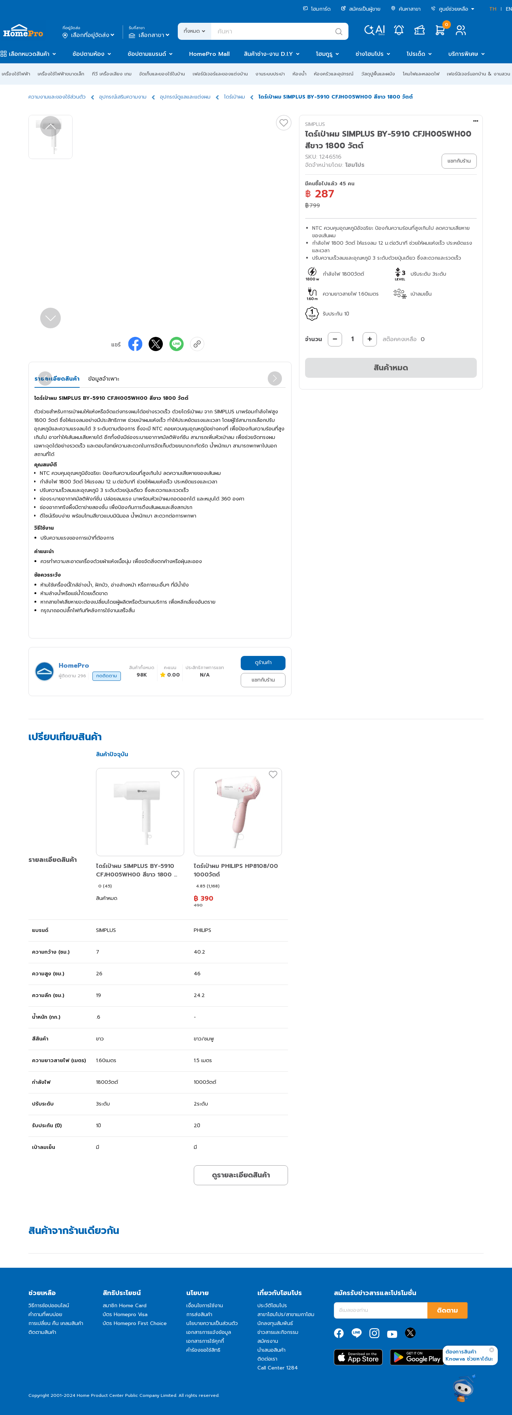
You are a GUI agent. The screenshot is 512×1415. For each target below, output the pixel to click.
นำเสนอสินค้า (271, 1350)
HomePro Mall (209, 54)
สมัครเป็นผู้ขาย (360, 9)
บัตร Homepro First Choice (135, 1323)
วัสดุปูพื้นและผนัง (378, 73)
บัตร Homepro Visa (125, 1314)
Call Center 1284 (277, 1368)
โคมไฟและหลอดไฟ (421, 73)
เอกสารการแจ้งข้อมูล (208, 1332)
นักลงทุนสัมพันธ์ (275, 1323)
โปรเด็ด (416, 54)
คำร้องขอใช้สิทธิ (203, 1350)
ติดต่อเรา (267, 1359)
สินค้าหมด (391, 367)
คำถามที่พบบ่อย (45, 1314)
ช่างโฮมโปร (370, 54)
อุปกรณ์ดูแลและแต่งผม (185, 97)
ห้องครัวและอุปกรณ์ (333, 73)
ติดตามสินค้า (42, 1332)
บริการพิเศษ (463, 54)
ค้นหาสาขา (406, 9)
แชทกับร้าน (263, 680)
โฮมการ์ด (317, 9)
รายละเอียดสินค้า (57, 379)
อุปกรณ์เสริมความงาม (122, 97)
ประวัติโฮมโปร (272, 1305)
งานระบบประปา (270, 73)
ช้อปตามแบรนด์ (147, 54)
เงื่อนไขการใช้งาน (204, 1305)
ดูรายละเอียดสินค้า (241, 1175)
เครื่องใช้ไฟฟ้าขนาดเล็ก (61, 73)
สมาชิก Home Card (124, 1305)
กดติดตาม (106, 676)
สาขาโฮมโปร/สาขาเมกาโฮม (285, 1314)
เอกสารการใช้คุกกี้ (205, 1341)
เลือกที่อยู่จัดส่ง (89, 35)
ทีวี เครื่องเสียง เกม (112, 73)
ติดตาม (447, 1310)
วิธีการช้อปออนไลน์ (48, 1305)
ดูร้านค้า (263, 662)
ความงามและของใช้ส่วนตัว (57, 97)
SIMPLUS (315, 124)
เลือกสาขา (150, 35)
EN (509, 9)
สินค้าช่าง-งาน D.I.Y (268, 54)
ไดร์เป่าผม (234, 97)
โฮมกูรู (324, 54)
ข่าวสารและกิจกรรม (277, 1332)
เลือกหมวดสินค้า (29, 54)
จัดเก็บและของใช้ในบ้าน (162, 73)
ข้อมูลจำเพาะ (103, 379)
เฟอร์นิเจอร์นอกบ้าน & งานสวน (478, 73)
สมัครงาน (267, 1341)
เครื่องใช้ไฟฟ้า (16, 73)
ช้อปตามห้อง (89, 54)
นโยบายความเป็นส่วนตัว (212, 1323)
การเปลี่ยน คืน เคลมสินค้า (55, 1323)
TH (492, 9)
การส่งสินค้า (199, 1314)
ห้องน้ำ (299, 73)
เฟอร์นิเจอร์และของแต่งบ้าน (220, 73)
